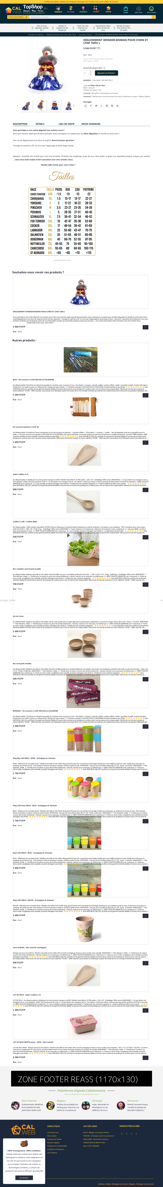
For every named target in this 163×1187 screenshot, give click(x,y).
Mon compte (52, 1136)
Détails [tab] (40, 123)
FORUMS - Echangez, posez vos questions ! (98, 1136)
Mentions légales (53, 1142)
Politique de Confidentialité (57, 1146)
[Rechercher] (90, 17)
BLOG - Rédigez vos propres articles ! (96, 1132)
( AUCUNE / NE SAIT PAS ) (102, 80)
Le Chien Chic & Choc (96, 85)
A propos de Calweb (54, 1139)
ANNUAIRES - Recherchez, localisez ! (96, 1139)
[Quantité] (86, 73)
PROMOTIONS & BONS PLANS (94, 1142)
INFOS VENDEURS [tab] (91, 123)
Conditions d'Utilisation (55, 1149)
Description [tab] (20, 123)
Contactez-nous (53, 1132)
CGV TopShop (52, 1153)
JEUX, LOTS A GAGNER (91, 1146)
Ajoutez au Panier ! (106, 73)
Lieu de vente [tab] (66, 123)
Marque (87, 80)
